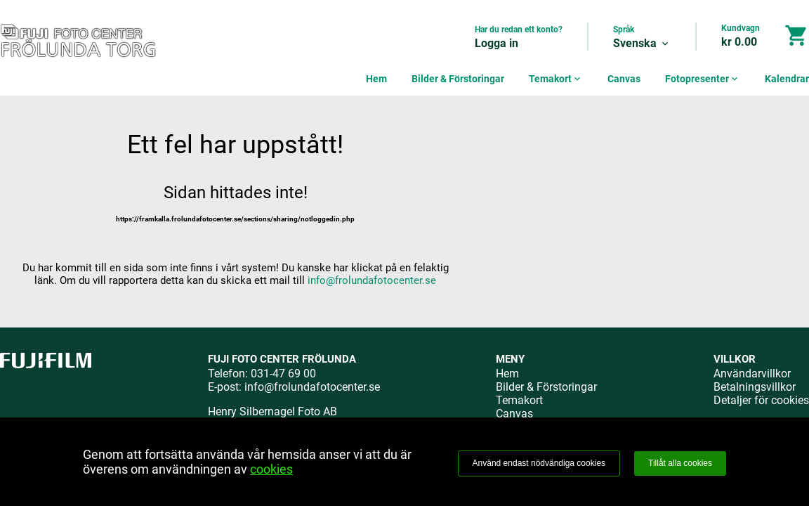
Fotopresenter (702, 78)
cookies (271, 469)
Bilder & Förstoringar (458, 78)
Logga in (496, 43)
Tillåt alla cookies (680, 463)
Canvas (623, 78)
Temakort (556, 78)
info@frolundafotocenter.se (372, 280)
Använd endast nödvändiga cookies (539, 463)
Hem (376, 78)
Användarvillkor (752, 373)
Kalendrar (787, 78)
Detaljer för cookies (761, 400)
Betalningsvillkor (754, 387)
